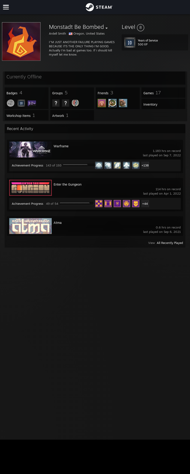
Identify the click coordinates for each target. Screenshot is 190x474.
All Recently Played (170, 243)
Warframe (61, 146)
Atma (58, 223)
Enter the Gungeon (67, 184)
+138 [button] (145, 165)
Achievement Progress (27, 165)
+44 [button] (145, 203)
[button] (155, 26)
